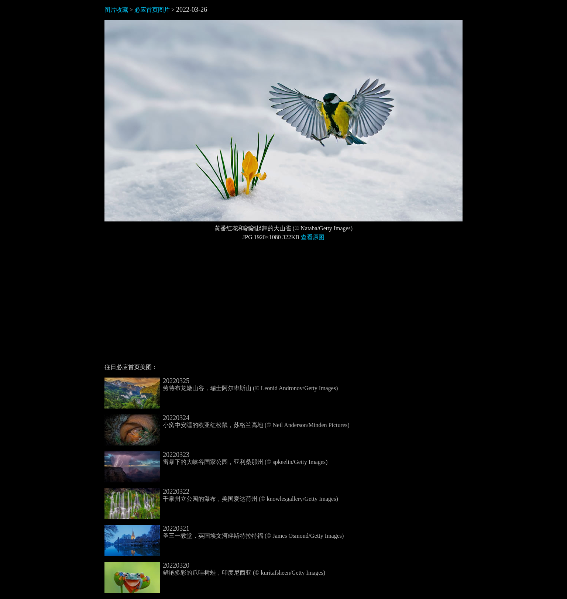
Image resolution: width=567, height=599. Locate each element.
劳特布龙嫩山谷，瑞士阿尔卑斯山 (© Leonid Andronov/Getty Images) (221, 385)
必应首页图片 (152, 10)
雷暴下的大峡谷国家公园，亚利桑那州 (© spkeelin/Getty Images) (215, 458)
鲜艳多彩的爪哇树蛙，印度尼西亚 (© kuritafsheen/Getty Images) (214, 569)
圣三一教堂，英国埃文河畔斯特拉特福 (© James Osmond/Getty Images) (224, 532)
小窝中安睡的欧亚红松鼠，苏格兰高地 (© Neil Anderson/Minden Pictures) (226, 421)
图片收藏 (116, 10)
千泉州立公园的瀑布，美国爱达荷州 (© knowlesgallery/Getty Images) (221, 495)
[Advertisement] (283, 305)
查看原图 (312, 237)
